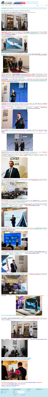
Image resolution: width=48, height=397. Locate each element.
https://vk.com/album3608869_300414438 (8, 315)
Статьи (8, 8)
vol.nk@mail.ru (4, 392)
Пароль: (14, 392)
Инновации (11, 8)
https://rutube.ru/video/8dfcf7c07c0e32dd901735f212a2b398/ (11, 254)
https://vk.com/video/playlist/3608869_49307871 (10, 386)
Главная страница (4, 8)
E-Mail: (14, 391)
